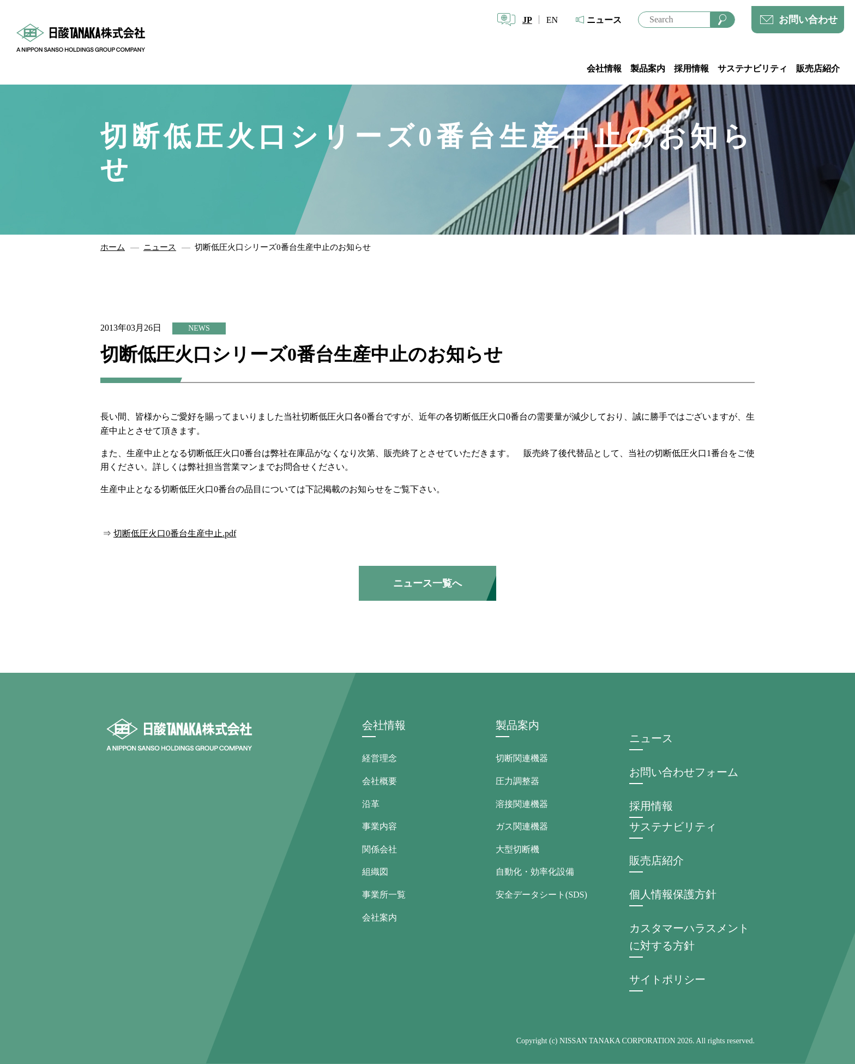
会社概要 (379, 781)
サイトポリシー (667, 979)
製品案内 (647, 68)
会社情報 (604, 68)
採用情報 (691, 68)
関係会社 (379, 849)
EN (552, 20)
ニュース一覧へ (427, 583)
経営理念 (379, 758)
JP (527, 20)
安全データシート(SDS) (541, 894)
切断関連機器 (522, 758)
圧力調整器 (517, 781)
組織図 (375, 871)
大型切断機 (517, 849)
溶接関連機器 (522, 804)
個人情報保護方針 (672, 894)
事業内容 (379, 826)
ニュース (604, 20)
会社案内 (379, 917)
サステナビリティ (752, 68)
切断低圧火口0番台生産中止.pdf (174, 533)
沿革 (371, 804)
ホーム (112, 247)
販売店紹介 (818, 68)
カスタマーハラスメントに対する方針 (689, 937)
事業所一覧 (384, 894)
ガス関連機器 (522, 826)
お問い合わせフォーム (683, 772)
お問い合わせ (808, 19)
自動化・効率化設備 (535, 871)
